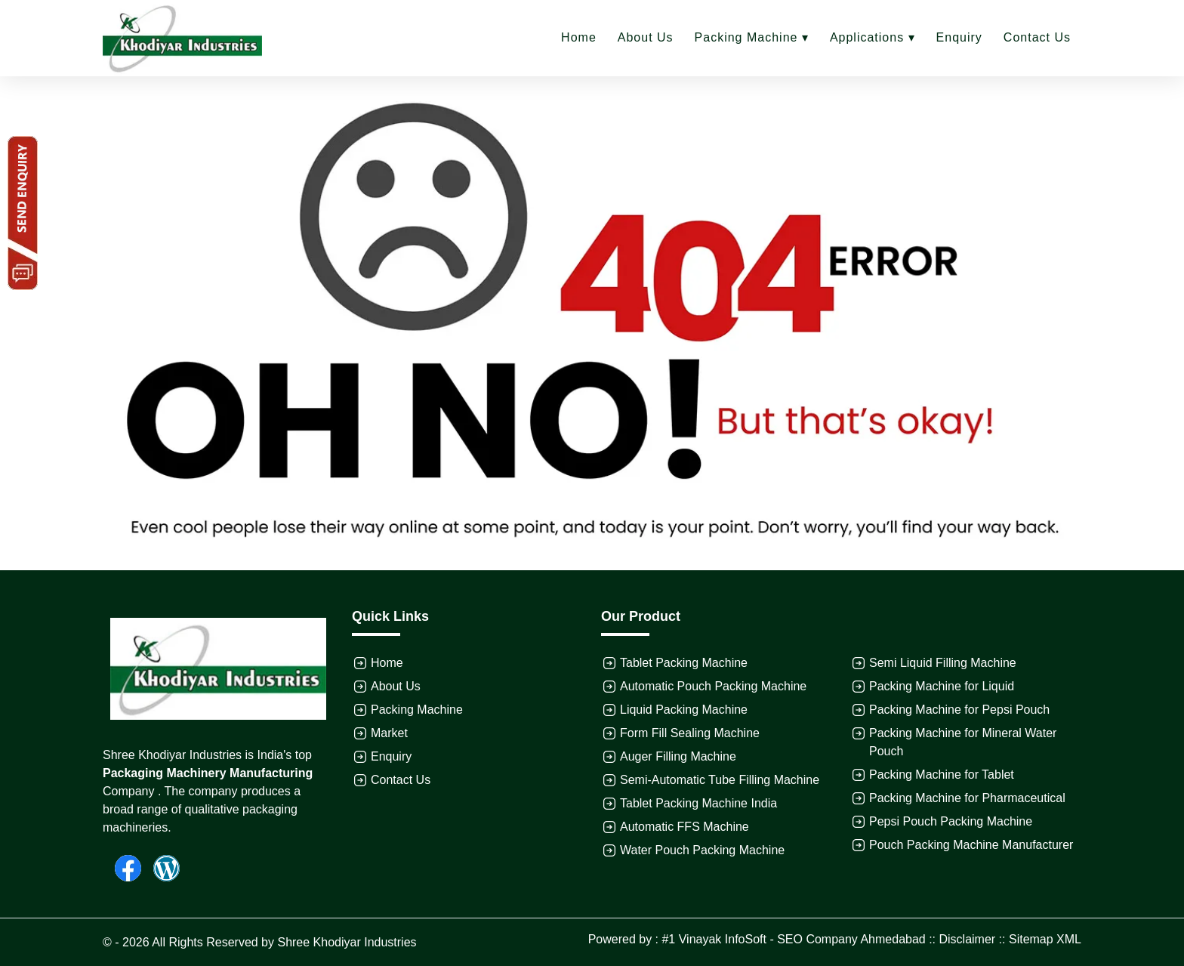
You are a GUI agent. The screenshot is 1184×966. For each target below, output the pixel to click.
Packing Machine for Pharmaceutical (967, 798)
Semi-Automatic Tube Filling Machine (719, 779)
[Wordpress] (160, 867)
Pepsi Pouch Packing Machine (950, 821)
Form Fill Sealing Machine (690, 733)
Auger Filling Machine (678, 756)
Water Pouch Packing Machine (702, 850)
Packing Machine (417, 709)
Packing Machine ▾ (752, 37)
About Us (646, 37)
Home (579, 37)
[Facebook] (122, 867)
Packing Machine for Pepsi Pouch (959, 709)
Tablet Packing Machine (684, 662)
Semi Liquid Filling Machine (942, 662)
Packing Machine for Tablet (941, 774)
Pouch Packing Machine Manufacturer (971, 844)
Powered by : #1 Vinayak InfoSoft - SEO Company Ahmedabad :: (763, 939)
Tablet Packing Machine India (698, 803)
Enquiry (959, 37)
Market (389, 733)
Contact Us (1037, 37)
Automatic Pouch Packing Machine (713, 686)
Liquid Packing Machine (684, 709)
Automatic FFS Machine (684, 826)
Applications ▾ (872, 37)
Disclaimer (967, 939)
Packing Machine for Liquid (941, 686)
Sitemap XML (1045, 939)
